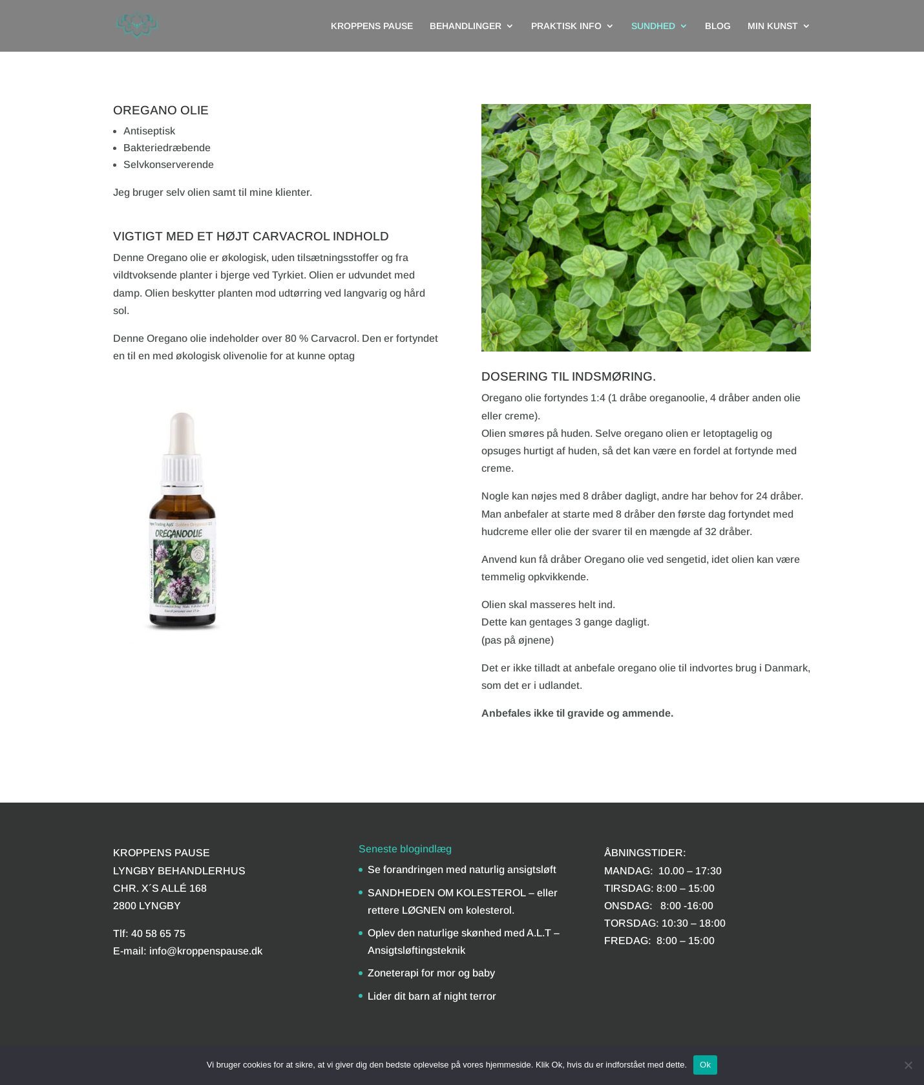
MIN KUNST (773, 26)
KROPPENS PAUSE (372, 26)
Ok (705, 1064)
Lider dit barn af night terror (432, 996)
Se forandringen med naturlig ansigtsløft (462, 869)
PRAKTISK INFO (566, 26)
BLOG (718, 26)
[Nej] (907, 1065)
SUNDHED (653, 26)
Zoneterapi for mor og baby (431, 972)
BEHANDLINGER (465, 26)
